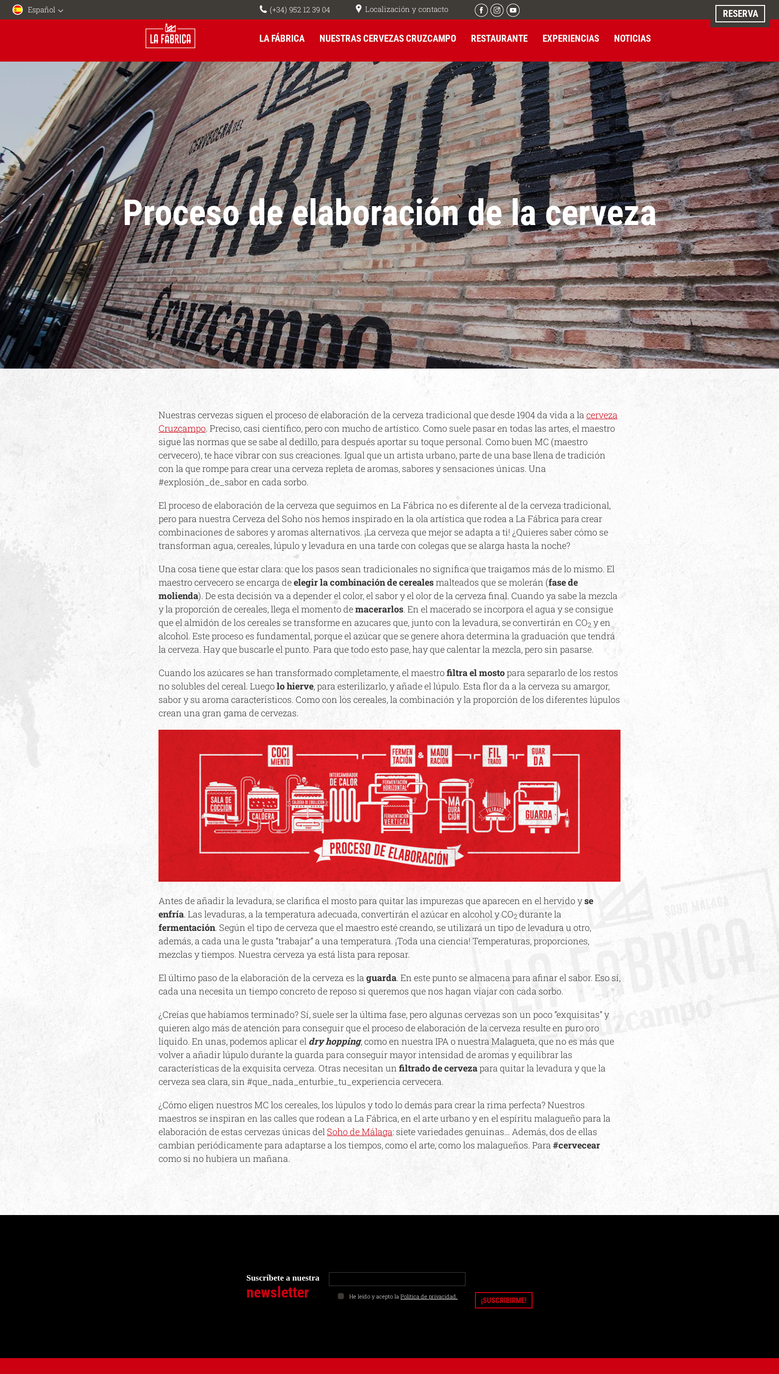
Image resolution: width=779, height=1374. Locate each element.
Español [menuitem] (42, 9)
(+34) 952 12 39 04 (300, 9)
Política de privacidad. (429, 1295)
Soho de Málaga (359, 1132)
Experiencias (571, 38)
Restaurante (499, 38)
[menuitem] (40, 10)
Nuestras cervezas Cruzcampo (387, 38)
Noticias (632, 38)
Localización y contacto (406, 9)
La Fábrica (282, 38)
